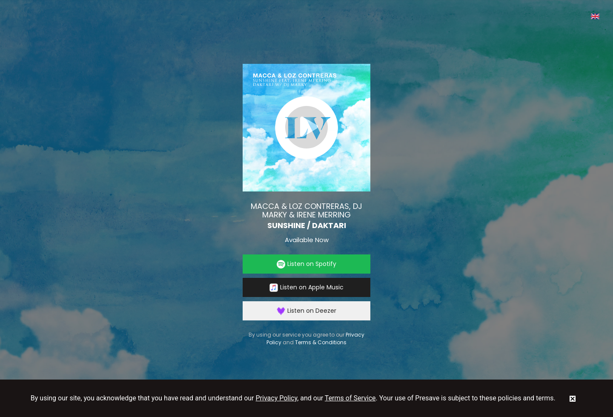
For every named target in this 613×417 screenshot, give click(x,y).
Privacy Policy (277, 398)
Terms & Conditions (321, 342)
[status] (572, 398)
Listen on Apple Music (306, 287)
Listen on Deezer (306, 310)
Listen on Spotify (306, 264)
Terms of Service (350, 398)
